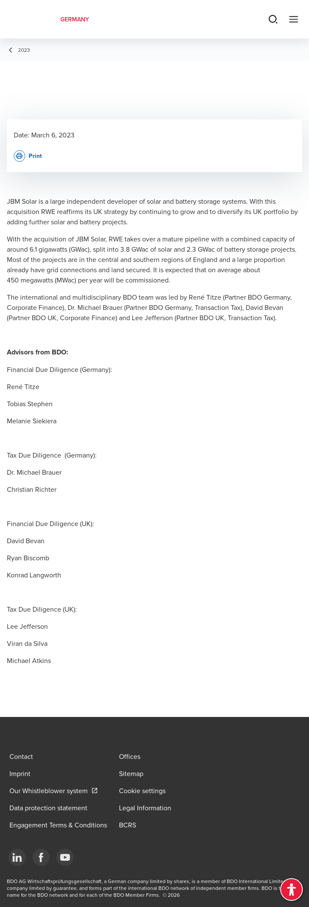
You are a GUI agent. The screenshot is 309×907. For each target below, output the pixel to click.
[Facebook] (41, 857)
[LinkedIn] (17, 857)
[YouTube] (65, 857)
